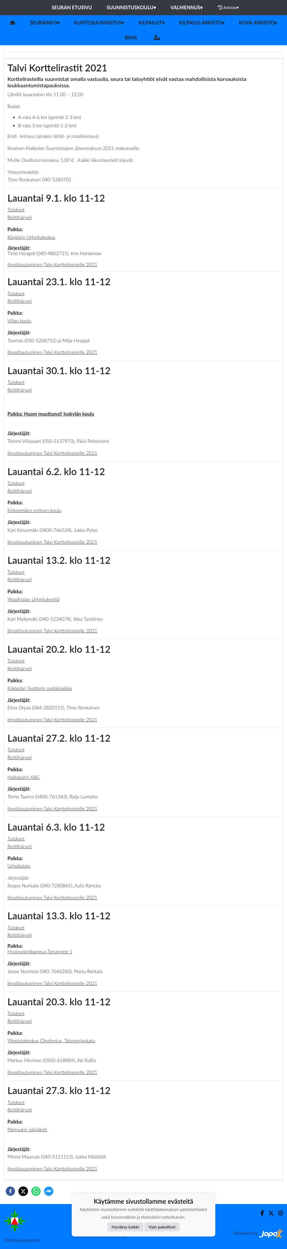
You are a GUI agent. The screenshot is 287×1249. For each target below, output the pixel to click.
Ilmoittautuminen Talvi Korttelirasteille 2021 (52, 264)
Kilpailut (151, 23)
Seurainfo (44, 23)
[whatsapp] (36, 1191)
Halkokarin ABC (23, 777)
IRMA (131, 37)
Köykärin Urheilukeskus (31, 237)
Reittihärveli (19, 217)
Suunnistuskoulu (131, 7)
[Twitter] (269, 1213)
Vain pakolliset (162, 1226)
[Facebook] (260, 1213)
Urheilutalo (18, 866)
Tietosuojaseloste (22, 1240)
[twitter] (23, 1191)
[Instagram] (278, 1213)
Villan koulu (19, 321)
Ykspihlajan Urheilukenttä (33, 599)
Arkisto (228, 7)
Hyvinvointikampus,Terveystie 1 (39, 951)
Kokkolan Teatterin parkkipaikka (39, 688)
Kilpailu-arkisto (201, 23)
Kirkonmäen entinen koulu (34, 510)
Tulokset (16, 210)
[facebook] (10, 1191)
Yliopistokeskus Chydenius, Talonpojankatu (51, 1040)
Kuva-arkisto (258, 23)
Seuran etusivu (72, 7)
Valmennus (187, 7)
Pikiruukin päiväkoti (27, 1129)
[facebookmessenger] (49, 1191)
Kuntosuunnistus (99, 23)
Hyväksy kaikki (125, 1226)
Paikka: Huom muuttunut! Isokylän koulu (50, 414)
